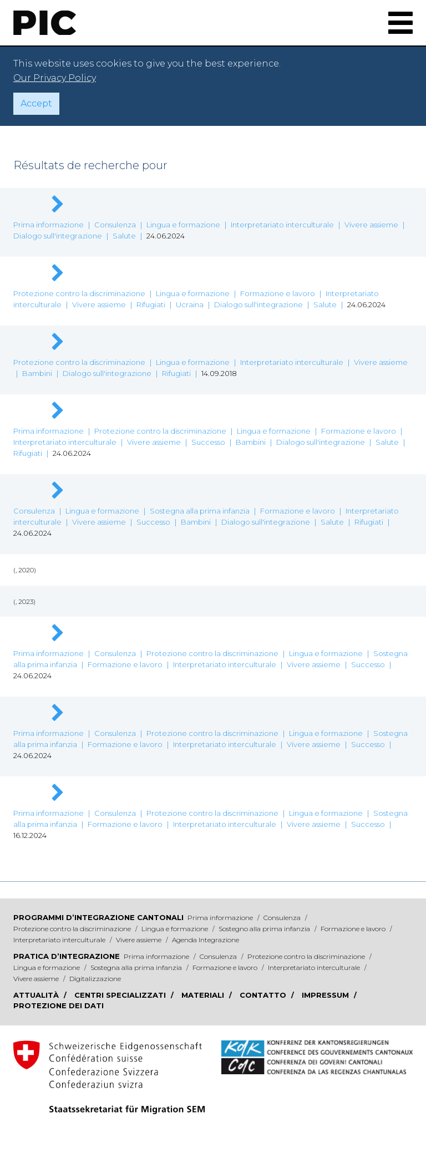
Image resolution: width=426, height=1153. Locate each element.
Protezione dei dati (58, 1005)
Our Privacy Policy (54, 78)
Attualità (37, 995)
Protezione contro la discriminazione (79, 293)
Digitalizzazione (95, 978)
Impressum (326, 995)
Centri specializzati (121, 995)
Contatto (264, 995)
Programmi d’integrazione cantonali (98, 917)
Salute (124, 235)
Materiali (203, 995)
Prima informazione (48, 224)
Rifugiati (150, 304)
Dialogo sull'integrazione (57, 235)
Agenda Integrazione (205, 940)
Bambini (37, 373)
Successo (208, 442)
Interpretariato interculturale (282, 224)
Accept (36, 103)
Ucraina (190, 304)
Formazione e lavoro (277, 293)
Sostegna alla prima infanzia (200, 510)
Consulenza (115, 224)
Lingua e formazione (183, 224)
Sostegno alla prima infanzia (265, 929)
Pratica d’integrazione (66, 956)
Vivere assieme (371, 224)
